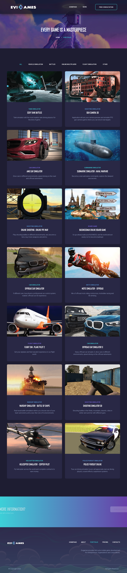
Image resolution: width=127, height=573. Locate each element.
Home (58, 37)
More (85, 7)
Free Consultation (106, 7)
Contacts (116, 542)
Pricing (105, 542)
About (83, 542)
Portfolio (94, 542)
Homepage (73, 7)
